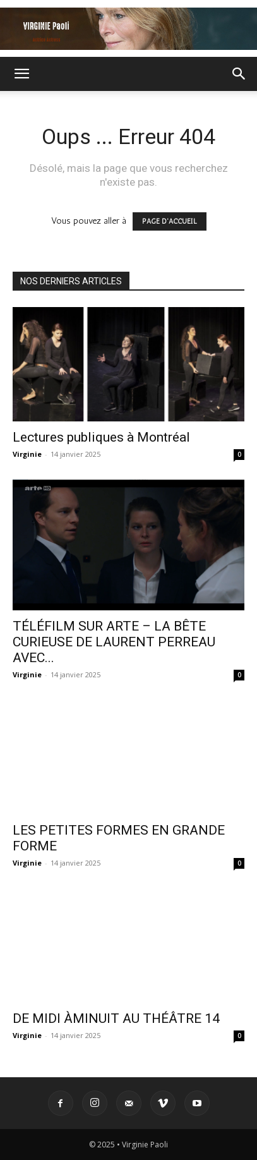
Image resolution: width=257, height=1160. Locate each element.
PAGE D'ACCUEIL (169, 221)
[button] (21, 74)
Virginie (27, 454)
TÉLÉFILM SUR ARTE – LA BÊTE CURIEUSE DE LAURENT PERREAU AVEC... (114, 642)
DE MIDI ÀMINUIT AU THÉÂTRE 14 (116, 1018)
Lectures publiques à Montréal (101, 437)
